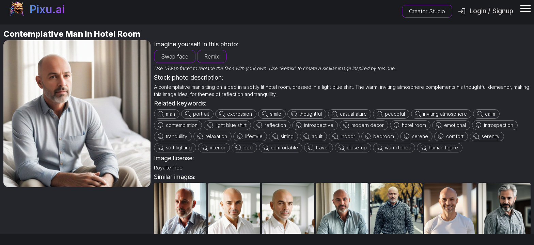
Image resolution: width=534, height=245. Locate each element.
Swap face (174, 56)
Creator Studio (427, 11)
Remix (211, 56)
